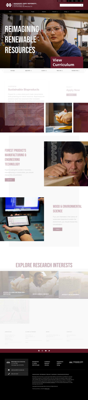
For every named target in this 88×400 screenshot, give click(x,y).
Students (44, 11)
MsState (60, 0)
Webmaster (47, 388)
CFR (68, 0)
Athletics (59, 363)
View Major (13, 70)
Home (10, 11)
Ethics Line (49, 374)
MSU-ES (76, 0)
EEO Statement (43, 374)
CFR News (65, 0)
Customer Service (35, 374)
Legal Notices (54, 374)
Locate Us (44, 70)
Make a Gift (60, 70)
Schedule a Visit (75, 70)
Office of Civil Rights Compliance (48, 382)
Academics (47, 361)
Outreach (77, 11)
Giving (58, 365)
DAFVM (81, 0)
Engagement (60, 361)
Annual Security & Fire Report (63, 374)
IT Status (34, 363)
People (32, 11)
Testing (66, 11)
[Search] (81, 5)
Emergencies (35, 361)
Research (55, 11)
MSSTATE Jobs (35, 365)
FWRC (72, 0)
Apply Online (28, 70)
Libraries (47, 365)
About (21, 11)
